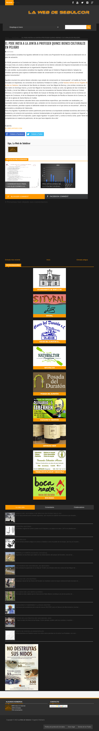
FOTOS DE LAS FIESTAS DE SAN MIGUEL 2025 (33, 618)
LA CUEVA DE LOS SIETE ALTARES (29, 592)
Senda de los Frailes (84, 727)
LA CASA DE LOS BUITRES (26, 579)
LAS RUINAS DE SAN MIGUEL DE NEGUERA (32, 566)
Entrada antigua (82, 260)
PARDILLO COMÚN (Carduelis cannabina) (31, 553)
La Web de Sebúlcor (25, 720)
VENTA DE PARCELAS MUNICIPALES (30, 631)
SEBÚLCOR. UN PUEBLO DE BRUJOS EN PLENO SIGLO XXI (38, 513)
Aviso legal (71, 727)
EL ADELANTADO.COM (13, 128)
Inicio (48, 260)
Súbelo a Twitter (34, 134)
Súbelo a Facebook (14, 134)
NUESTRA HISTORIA (23, 526)
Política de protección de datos (55, 727)
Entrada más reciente (12, 260)
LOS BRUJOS (21, 540)
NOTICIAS (10, 51)
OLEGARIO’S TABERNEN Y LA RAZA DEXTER (33, 605)
